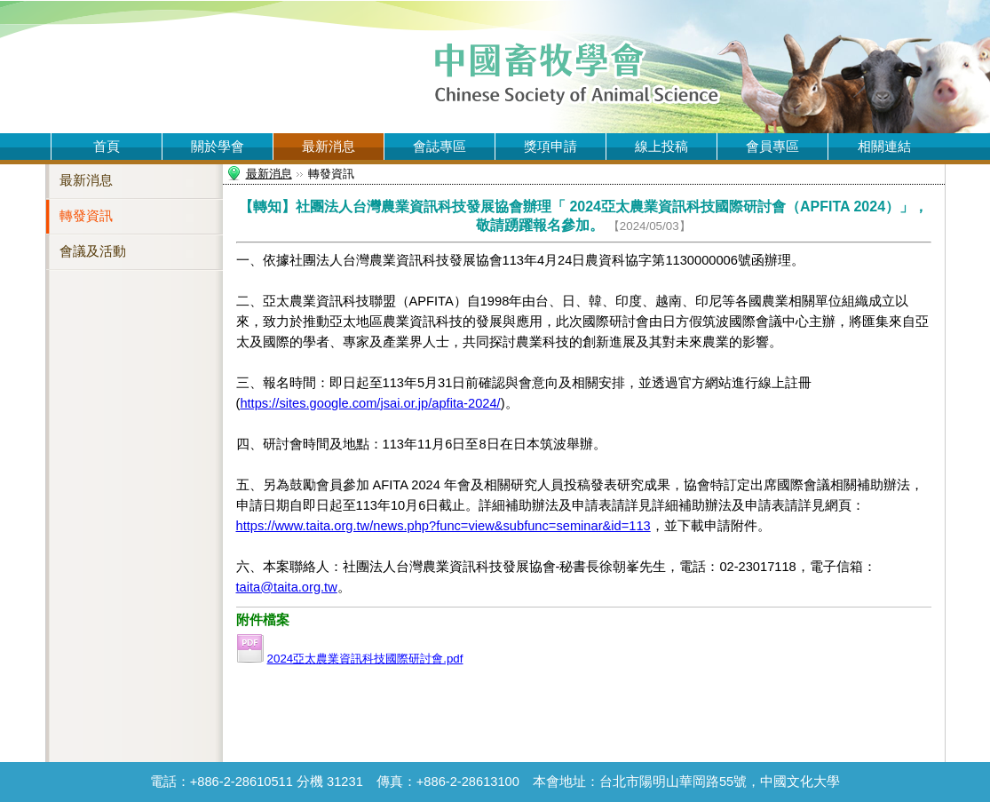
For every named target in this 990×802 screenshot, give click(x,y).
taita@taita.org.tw (286, 587)
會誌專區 (439, 146)
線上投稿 (661, 146)
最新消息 (328, 146)
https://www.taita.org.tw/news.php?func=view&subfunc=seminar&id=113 (443, 526)
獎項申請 (550, 146)
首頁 (106, 146)
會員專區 (772, 146)
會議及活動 (92, 251)
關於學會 (217, 146)
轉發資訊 (86, 216)
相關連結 (884, 146)
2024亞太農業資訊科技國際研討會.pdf (365, 658)
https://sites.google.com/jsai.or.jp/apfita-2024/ (370, 403)
